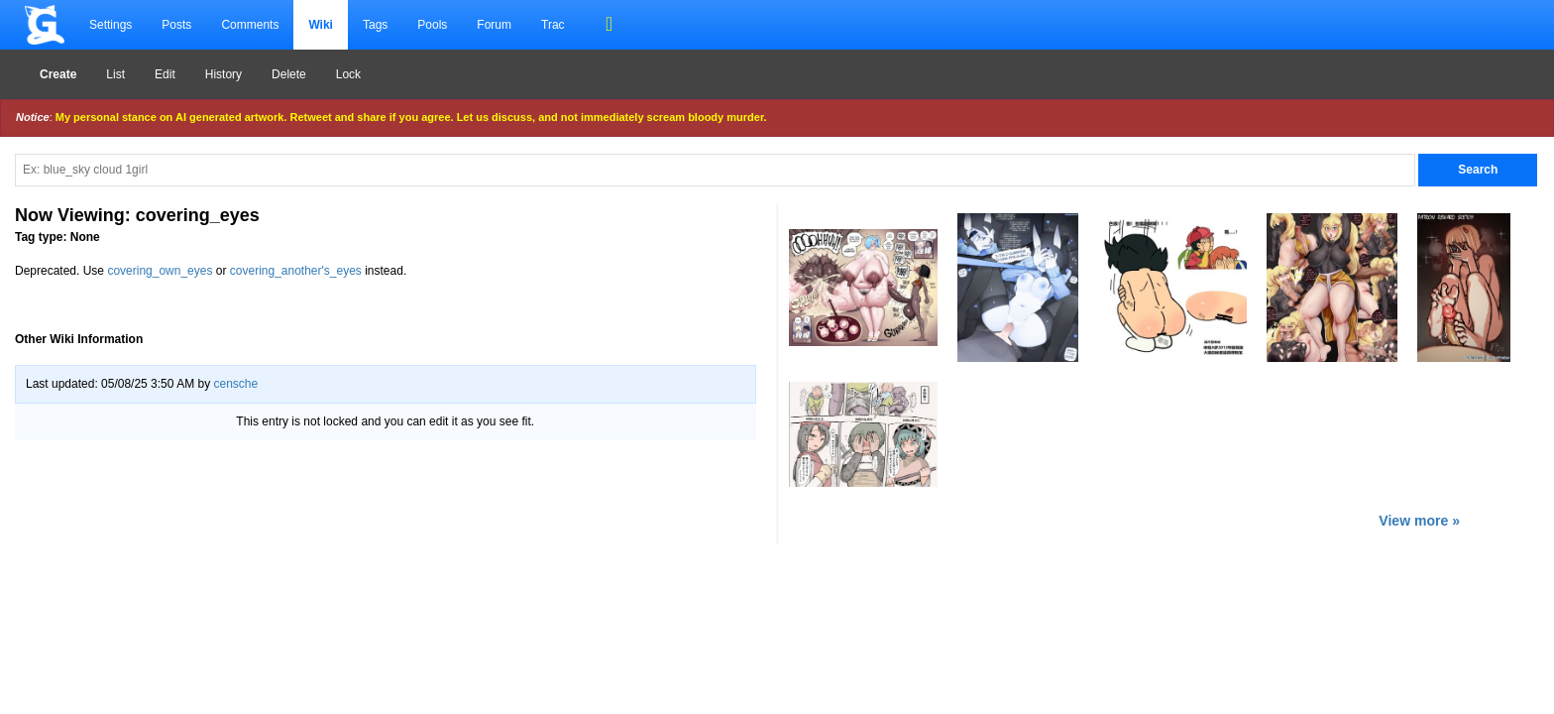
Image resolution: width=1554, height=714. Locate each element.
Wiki (320, 25)
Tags (375, 25)
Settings (110, 25)
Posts (176, 25)
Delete (289, 74)
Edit (165, 74)
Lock (348, 74)
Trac (553, 25)
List (115, 74)
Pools (432, 25)
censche (235, 384)
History (223, 74)
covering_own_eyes (159, 271)
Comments (249, 25)
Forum (494, 25)
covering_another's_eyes (296, 271)
